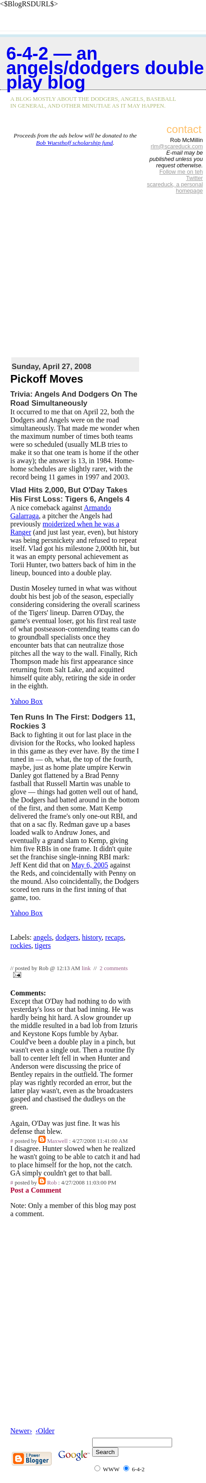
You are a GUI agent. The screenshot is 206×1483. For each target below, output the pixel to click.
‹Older (45, 1431)
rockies (20, 945)
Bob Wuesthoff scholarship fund (74, 142)
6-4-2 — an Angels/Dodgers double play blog (105, 67)
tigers (43, 945)
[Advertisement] (103, 250)
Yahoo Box (26, 701)
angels (42, 937)
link (86, 968)
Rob (51, 1183)
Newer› (21, 1431)
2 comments (114, 968)
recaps (114, 937)
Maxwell (57, 1141)
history (91, 937)
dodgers (67, 937)
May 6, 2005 (89, 865)
